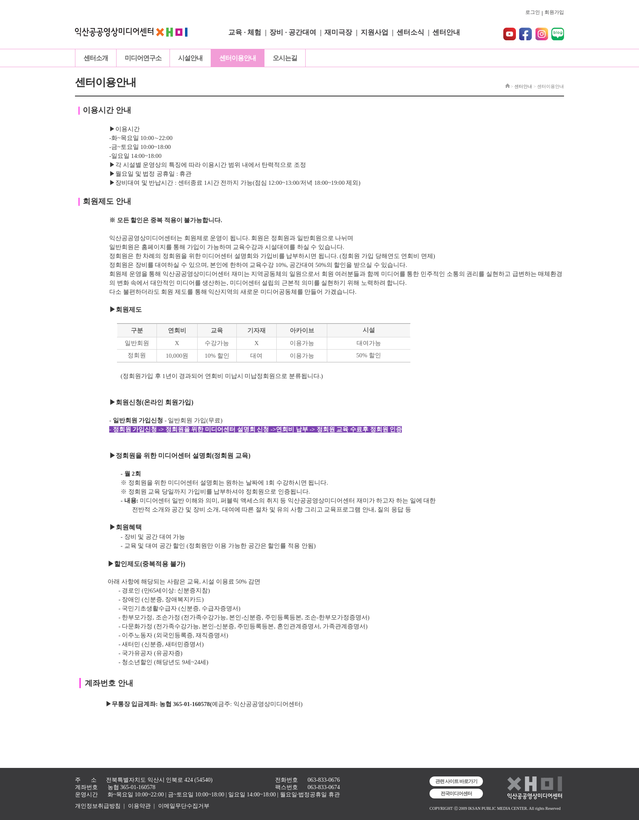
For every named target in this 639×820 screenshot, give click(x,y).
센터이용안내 (237, 58)
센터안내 (446, 32)
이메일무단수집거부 (183, 806)
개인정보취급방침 (98, 806)
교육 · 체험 (244, 32)
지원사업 (374, 32)
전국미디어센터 (456, 793)
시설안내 (190, 58)
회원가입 (554, 12)
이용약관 (139, 806)
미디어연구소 (143, 58)
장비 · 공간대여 (292, 32)
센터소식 (410, 32)
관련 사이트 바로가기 (456, 781)
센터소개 (96, 58)
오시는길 (285, 58)
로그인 (532, 12)
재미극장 (338, 32)
